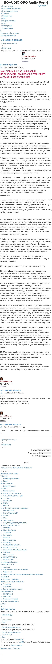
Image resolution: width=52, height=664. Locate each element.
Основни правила (11, 39)
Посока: (41, 456)
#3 (1, 427)
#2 (1, 393)
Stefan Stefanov (6, 382)
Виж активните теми (8, 35)
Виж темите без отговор (10, 33)
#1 (1, 67)
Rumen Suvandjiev (29, 56)
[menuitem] (11, 8)
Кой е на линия (8, 609)
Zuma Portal (18, 639)
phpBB (21, 642)
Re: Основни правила (10, 390)
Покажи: (40, 450)
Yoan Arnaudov (16, 645)
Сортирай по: (39, 453)
